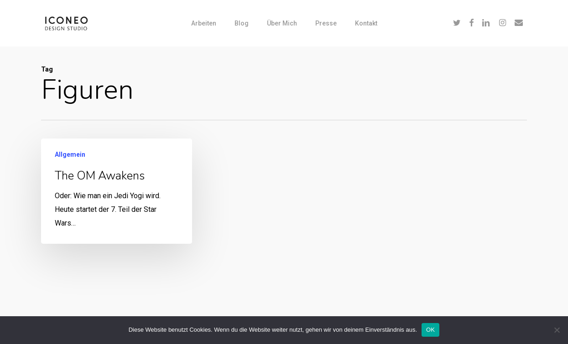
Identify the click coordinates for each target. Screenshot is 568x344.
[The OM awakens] (116, 192)
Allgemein (70, 155)
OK (430, 329)
